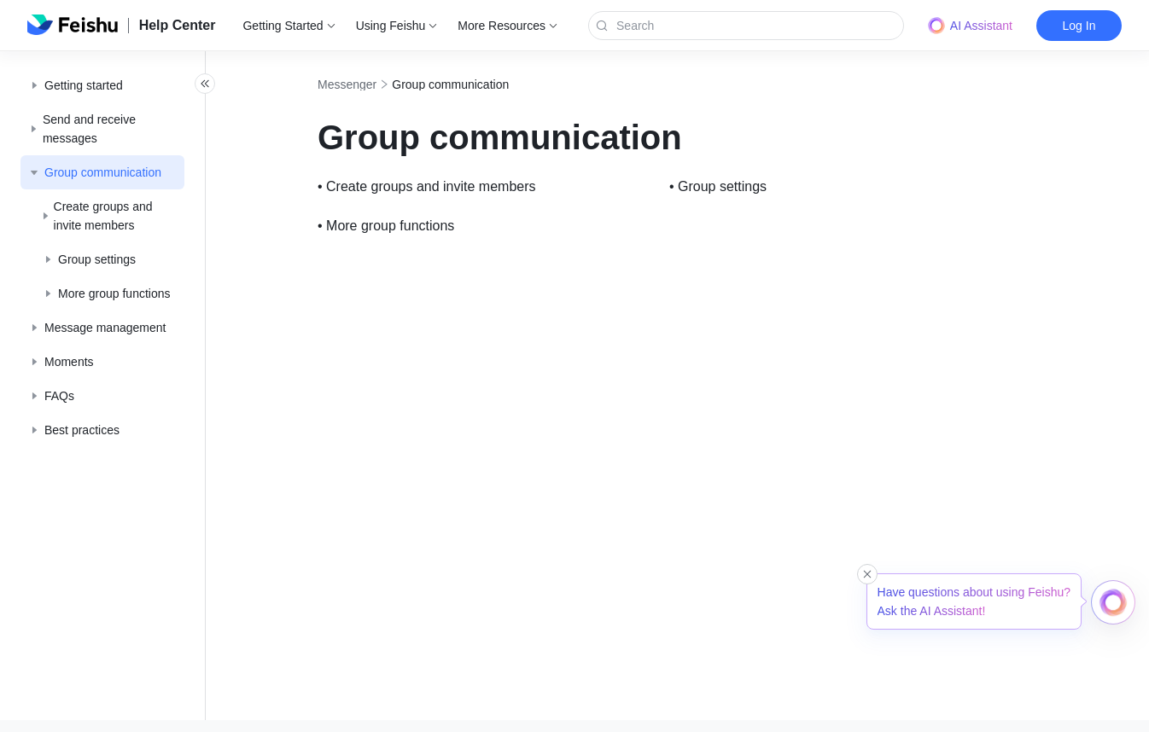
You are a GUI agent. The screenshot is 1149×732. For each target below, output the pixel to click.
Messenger (384, 84)
